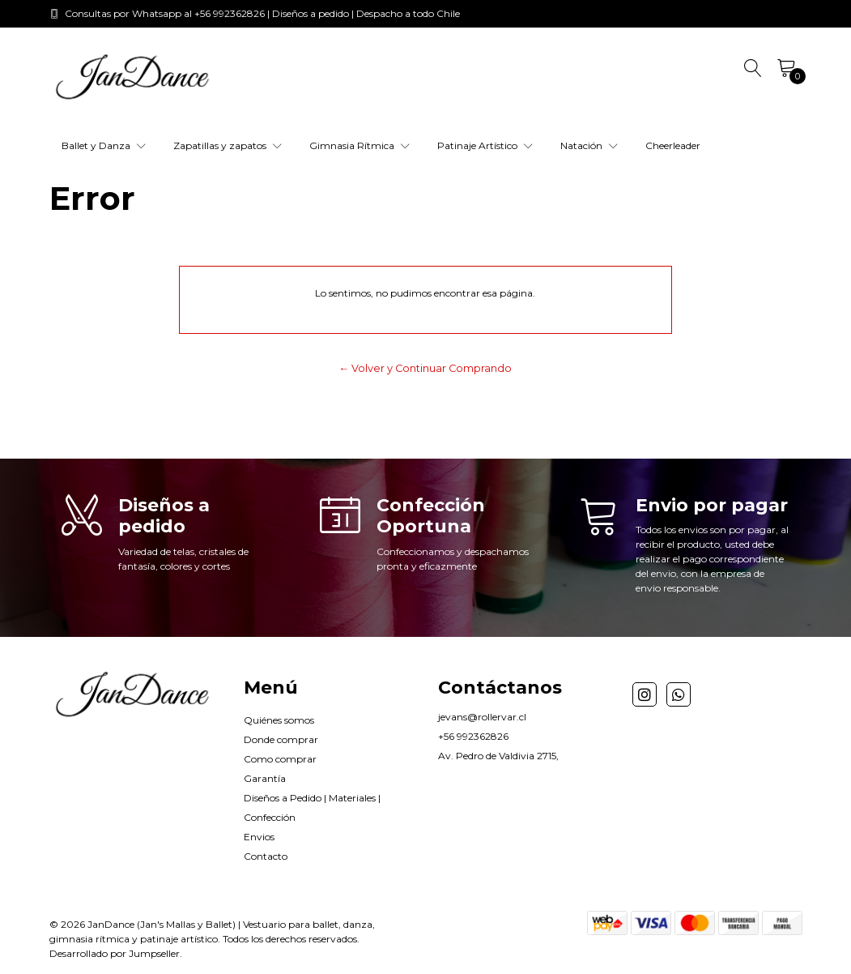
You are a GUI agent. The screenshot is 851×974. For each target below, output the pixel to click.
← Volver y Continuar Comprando (426, 368)
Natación (589, 145)
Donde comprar (281, 739)
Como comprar (280, 759)
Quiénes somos (279, 720)
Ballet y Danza (104, 145)
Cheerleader (672, 145)
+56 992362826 (473, 736)
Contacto (265, 856)
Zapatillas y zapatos (227, 145)
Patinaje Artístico (485, 145)
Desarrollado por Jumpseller (114, 953)
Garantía (265, 778)
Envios (259, 837)
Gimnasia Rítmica (359, 145)
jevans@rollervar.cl (482, 717)
